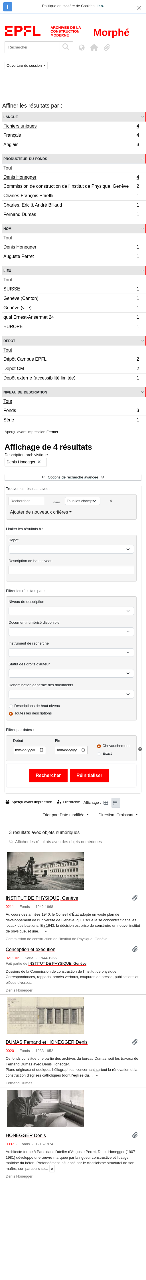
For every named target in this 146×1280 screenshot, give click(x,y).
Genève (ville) (71, 308)
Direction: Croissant (116, 815)
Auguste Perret (71, 257)
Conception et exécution (30, 949)
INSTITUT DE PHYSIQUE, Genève (42, 898)
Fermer (52, 432)
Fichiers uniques (71, 127)
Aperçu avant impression (29, 802)
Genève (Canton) (71, 299)
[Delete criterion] (111, 501)
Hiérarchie (68, 802)
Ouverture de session (25, 65)
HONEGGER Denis (26, 1135)
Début (18, 740)
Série (71, 421)
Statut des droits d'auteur (29, 664)
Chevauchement (115, 746)
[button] (94, 47)
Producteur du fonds (25, 158)
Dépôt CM (71, 369)
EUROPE (71, 327)
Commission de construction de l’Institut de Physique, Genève (71, 187)
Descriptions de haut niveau (37, 706)
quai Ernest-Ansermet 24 (71, 318)
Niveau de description (25, 392)
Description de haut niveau (30, 561)
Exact (107, 753)
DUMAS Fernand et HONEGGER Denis (47, 1042)
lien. (100, 6)
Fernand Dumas (71, 215)
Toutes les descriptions (33, 713)
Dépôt (14, 540)
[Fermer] (139, 7)
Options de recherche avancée (73, 477)
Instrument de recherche (29, 643)
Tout (7, 167)
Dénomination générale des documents (41, 685)
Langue (10, 116)
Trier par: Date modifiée (63, 815)
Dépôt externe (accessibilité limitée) (71, 379)
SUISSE (71, 290)
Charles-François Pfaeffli (71, 196)
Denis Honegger (71, 178)
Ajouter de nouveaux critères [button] (39, 512)
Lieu (7, 270)
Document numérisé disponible (34, 622)
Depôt (9, 340)
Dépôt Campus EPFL (71, 360)
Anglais (71, 145)
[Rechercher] (32, 47)
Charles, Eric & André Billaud (71, 206)
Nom (7, 228)
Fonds (71, 411)
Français (71, 136)
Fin (57, 740)
